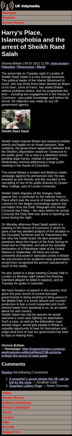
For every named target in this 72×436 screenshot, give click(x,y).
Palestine (8, 67)
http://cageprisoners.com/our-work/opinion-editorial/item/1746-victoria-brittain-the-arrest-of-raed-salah (34, 352)
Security (8, 427)
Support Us (10, 432)
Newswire (9, 12)
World (41, 67)
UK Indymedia (27, 6)
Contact (8, 417)
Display (7, 372)
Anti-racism (59, 63)
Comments (13, 364)
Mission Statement (15, 407)
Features (8, 17)
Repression (25, 67)
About (6, 412)
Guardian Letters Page (25, 385)
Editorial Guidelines (16, 402)
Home (6, 393)
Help (5, 422)
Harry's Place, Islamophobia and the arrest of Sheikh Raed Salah (33, 43)
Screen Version (13, 22)
